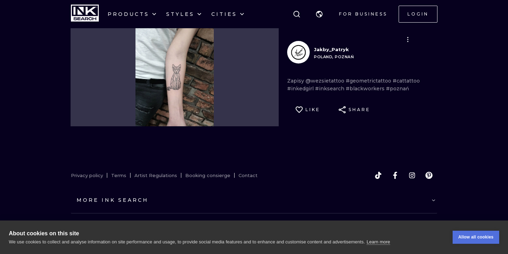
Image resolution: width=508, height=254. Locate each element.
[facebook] (395, 175)
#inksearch (330, 88)
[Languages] (319, 14)
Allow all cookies (476, 237)
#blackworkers (366, 88)
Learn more (378, 241)
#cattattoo (406, 81)
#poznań (397, 88)
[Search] (296, 14)
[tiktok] (378, 175)
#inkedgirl (301, 88)
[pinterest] (429, 175)
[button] (319, 14)
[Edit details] (407, 39)
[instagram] (412, 175)
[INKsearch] (85, 14)
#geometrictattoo (369, 81)
